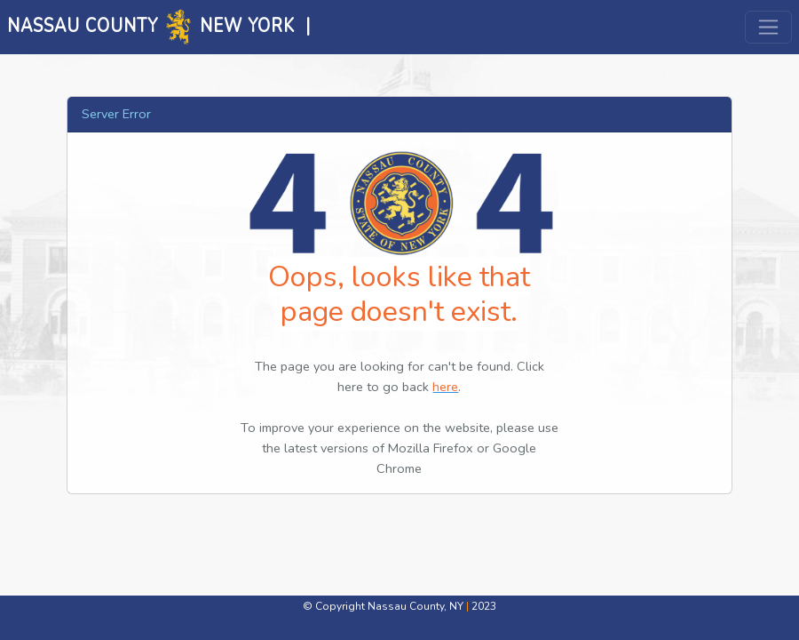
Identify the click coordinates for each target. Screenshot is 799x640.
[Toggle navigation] (768, 27)
